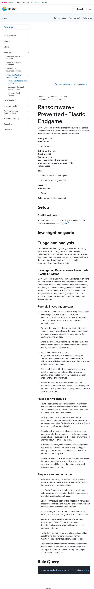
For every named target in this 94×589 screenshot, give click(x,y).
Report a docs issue (63, 84)
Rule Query (48, 561)
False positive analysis (52, 398)
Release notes (60, 18)
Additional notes (48, 215)
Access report (41, 2)
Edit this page (80, 84)
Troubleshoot (74, 18)
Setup (43, 207)
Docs (4, 18)
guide (64, 223)
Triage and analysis (56, 242)
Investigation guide (56, 232)
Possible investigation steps (55, 306)
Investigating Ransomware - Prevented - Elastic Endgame (63, 272)
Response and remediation (55, 474)
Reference (87, 18)
